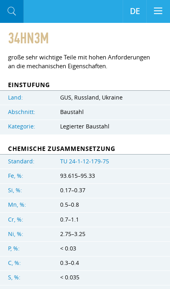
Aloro (57, 11)
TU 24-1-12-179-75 (84, 161)
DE (135, 11)
